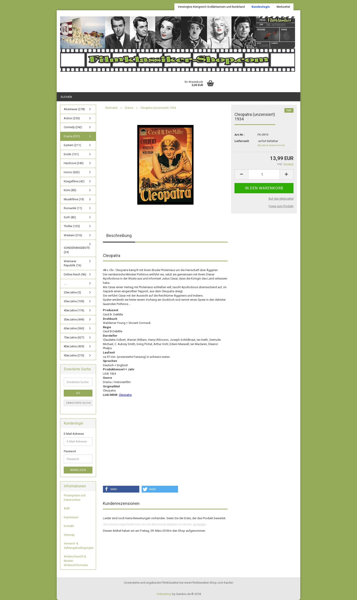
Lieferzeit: (242, 141)
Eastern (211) (72, 145)
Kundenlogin (261, 6)
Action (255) (72, 118)
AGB (67, 508)
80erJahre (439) (74, 346)
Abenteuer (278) (74, 109)
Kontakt (69, 526)
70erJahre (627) (74, 337)
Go (78, 393)
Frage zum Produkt (281, 206)
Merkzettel (283, 6)
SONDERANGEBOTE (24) (77, 250)
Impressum (71, 517)
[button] (121, 489)
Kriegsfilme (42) (74, 181)
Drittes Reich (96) (75, 274)
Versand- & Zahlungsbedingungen (79, 545)
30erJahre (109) (74, 301)
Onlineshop (163, 594)
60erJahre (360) (74, 328)
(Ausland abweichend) (271, 145)
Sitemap (69, 534)
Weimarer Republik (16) (72, 263)
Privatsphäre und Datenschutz (75, 497)
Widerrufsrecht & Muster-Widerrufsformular (76, 561)
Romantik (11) (73, 208)
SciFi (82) (70, 217)
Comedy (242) (73, 127)
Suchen (66, 97)
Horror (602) (72, 172)
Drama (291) (72, 136)
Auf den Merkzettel (280, 198)
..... (65, 283)
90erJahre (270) (74, 355)
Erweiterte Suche (78, 403)
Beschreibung (119, 235)
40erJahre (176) (74, 310)
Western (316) (73, 235)
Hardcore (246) (74, 163)
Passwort (70, 451)
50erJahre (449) (74, 319)
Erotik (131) (71, 154)
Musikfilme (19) (74, 199)
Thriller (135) (72, 226)
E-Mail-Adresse (74, 433)
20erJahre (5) (72, 292)
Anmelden (199, 524)
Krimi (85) (70, 190)
